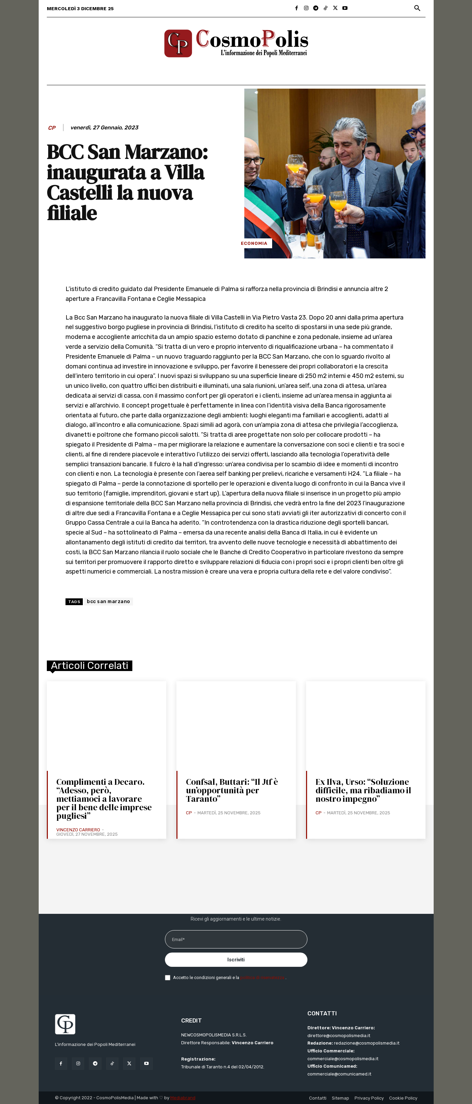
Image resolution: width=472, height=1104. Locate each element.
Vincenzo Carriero (78, 829)
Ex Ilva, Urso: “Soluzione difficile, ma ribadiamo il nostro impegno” (363, 790)
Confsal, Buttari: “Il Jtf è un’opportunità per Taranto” (232, 790)
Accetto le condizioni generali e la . (229, 977)
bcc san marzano (108, 601)
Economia (254, 243)
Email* (178, 939)
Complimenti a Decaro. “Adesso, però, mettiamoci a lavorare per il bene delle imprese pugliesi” (104, 798)
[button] (417, 8)
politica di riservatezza (262, 977)
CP (51, 128)
